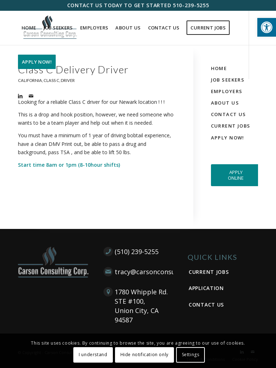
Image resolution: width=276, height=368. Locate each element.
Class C (51, 80)
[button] (266, 27)
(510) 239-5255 (136, 251)
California (30, 80)
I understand (93, 354)
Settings (190, 354)
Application (206, 288)
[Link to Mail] (31, 96)
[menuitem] (29, 28)
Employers (227, 91)
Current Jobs (230, 126)
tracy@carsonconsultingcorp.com (167, 271)
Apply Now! (227, 137)
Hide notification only (144, 354)
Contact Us (228, 114)
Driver (68, 80)
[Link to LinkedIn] (20, 96)
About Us (225, 103)
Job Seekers (228, 80)
